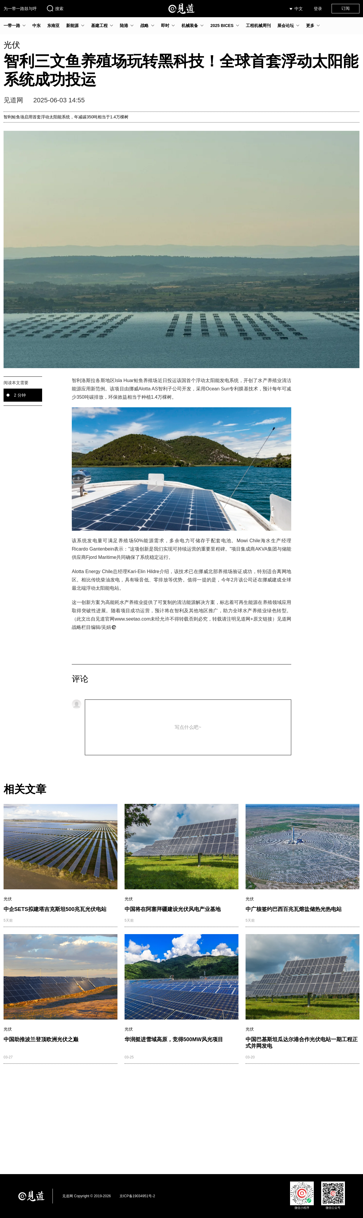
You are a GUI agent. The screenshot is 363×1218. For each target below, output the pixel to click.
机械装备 (190, 25)
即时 (165, 25)
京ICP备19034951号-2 (137, 1196)
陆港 (124, 25)
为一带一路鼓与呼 (20, 8)
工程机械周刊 (258, 25)
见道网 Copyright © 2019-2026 (86, 1196)
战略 (144, 25)
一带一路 (12, 25)
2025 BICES (221, 25)
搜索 (54, 8)
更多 (310, 25)
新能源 (72, 25)
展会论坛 (285, 25)
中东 (36, 25)
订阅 (345, 8)
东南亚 (53, 25)
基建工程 (99, 25)
